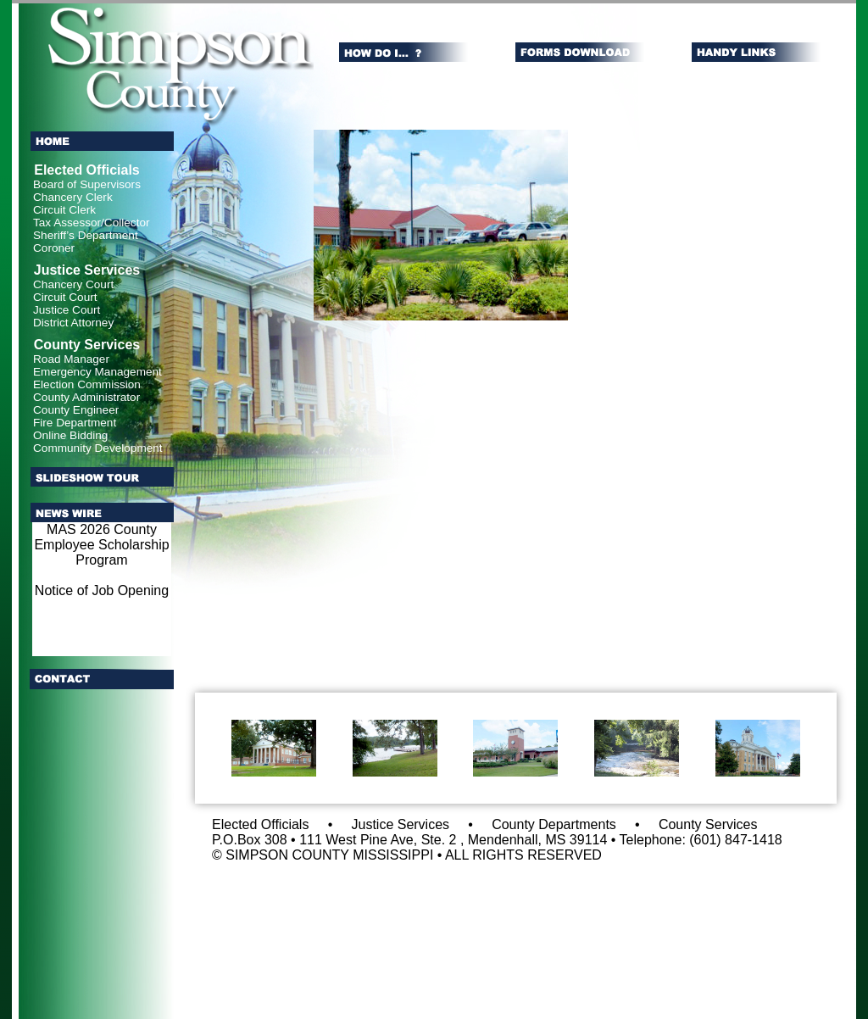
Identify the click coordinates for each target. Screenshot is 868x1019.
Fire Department (74, 422)
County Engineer (76, 410)
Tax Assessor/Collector (91, 222)
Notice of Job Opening (102, 590)
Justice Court (66, 309)
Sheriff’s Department (85, 235)
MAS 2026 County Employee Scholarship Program (101, 544)
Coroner (54, 248)
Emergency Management (97, 371)
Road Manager (71, 359)
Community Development (98, 448)
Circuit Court (65, 297)
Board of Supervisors (87, 184)
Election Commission (87, 384)
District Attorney (73, 322)
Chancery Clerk (73, 197)
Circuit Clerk (64, 209)
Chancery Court (73, 284)
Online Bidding (70, 435)
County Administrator (86, 397)
